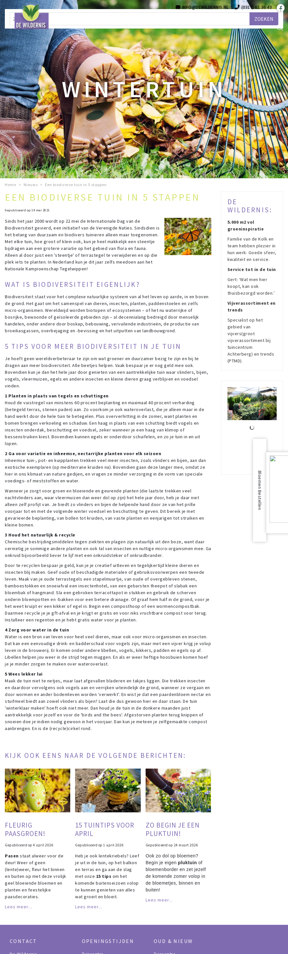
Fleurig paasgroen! (25, 829)
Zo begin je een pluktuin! (173, 829)
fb (280, 8)
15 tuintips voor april (104, 829)
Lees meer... (18, 907)
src (280, 27)
